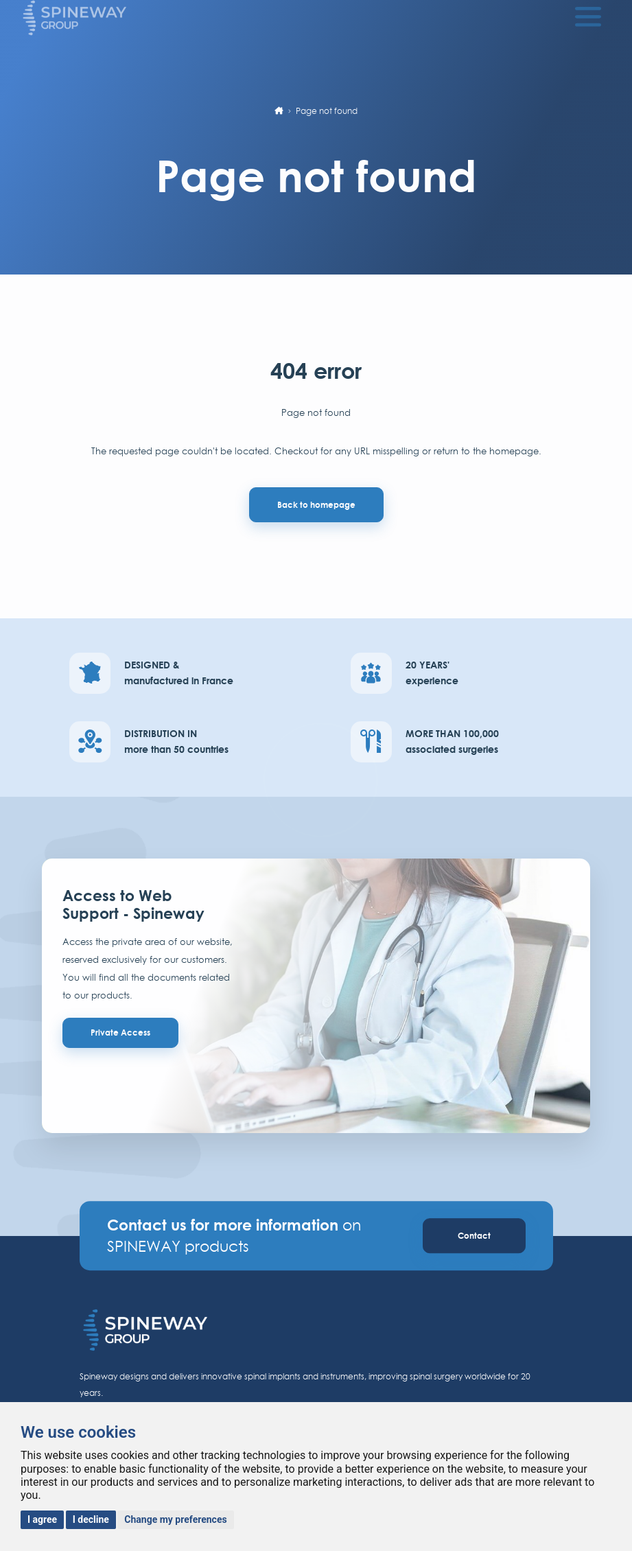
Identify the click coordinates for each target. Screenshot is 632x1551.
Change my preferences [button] (175, 1519)
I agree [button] (42, 1519)
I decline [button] (91, 1519)
